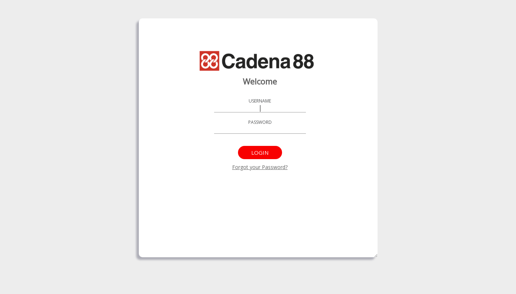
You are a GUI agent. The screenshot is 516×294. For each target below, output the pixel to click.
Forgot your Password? (260, 167)
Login (259, 152)
